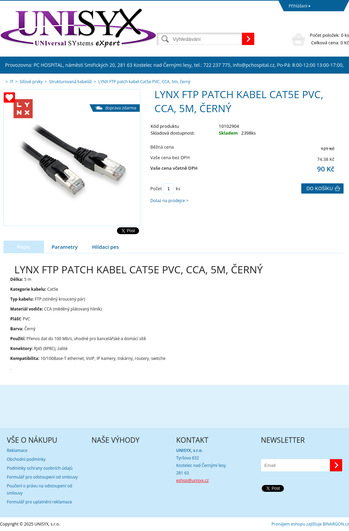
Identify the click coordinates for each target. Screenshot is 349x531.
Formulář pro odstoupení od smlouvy (42, 477)
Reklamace (17, 450)
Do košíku (319, 188)
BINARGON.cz (336, 524)
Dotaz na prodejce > (169, 200)
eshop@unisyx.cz (192, 480)
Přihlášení (298, 6)
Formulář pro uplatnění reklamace (39, 502)
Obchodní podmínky (26, 459)
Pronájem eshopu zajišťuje (296, 524)
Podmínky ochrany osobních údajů (40, 468)
